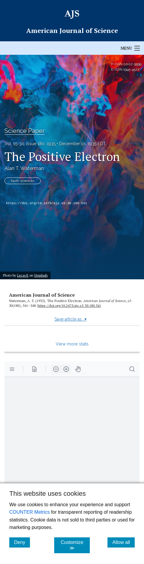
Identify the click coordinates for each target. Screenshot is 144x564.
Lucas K (22, 275)
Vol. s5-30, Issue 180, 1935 (29, 143)
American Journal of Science (42, 295)
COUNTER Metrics (29, 512)
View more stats (72, 343)
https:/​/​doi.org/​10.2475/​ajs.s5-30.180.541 (69, 305)
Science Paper (24, 130)
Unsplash (41, 275)
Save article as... (70, 319)
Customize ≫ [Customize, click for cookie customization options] (75, 545)
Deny (22, 542)
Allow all (123, 542)
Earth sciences (22, 181)
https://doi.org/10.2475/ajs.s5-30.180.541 (46, 203)
